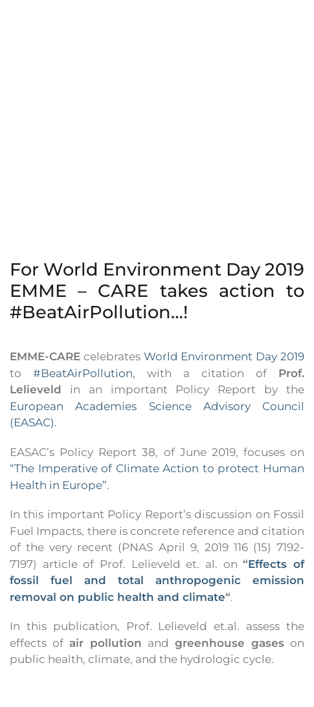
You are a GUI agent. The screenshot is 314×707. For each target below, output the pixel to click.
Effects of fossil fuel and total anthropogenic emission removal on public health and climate (157, 581)
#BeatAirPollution (83, 373)
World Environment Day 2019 (224, 356)
